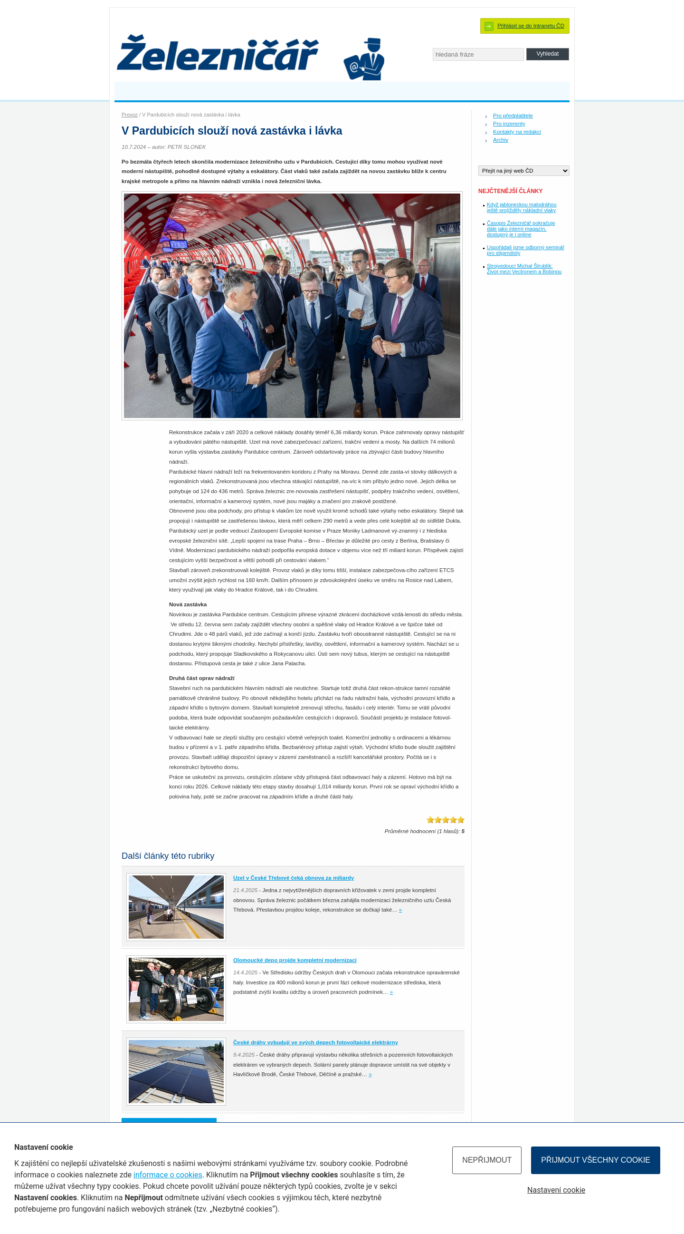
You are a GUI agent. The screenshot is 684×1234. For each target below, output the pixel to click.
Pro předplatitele (513, 115)
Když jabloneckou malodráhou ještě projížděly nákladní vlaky (522, 207)
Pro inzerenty (509, 123)
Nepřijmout (487, 1160)
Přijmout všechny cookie (595, 1160)
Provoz (130, 114)
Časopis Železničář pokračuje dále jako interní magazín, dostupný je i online (521, 228)
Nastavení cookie (556, 1190)
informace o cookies (167, 1174)
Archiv (500, 140)
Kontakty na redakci (517, 132)
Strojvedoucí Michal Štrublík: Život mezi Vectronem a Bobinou (524, 268)
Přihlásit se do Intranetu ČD (530, 26)
